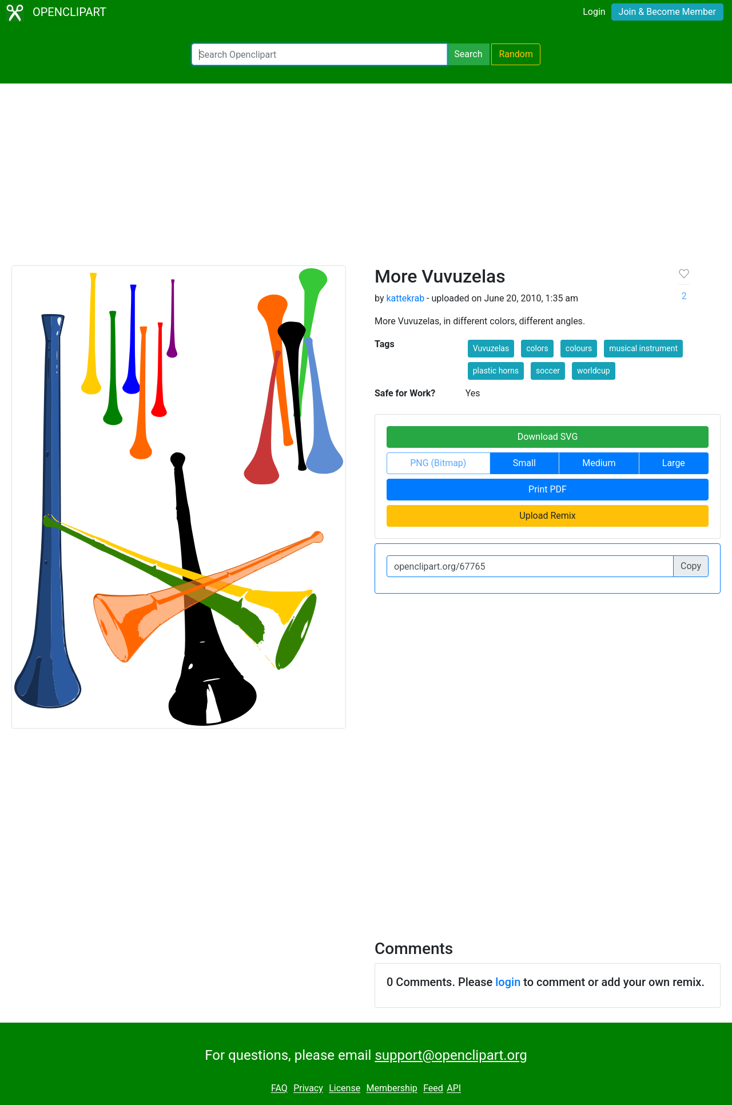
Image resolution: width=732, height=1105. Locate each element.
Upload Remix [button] (547, 515)
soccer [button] (548, 370)
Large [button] (673, 463)
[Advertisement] (366, 180)
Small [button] (524, 463)
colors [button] (537, 348)
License (344, 1088)
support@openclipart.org (451, 1055)
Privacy (308, 1088)
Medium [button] (598, 463)
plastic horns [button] (496, 370)
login (507, 982)
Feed (433, 1088)
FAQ (279, 1088)
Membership (391, 1088)
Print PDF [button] (547, 489)
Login (594, 11)
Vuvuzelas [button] (491, 348)
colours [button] (579, 348)
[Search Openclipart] (319, 54)
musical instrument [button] (643, 348)
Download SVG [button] (548, 436)
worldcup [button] (593, 370)
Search (468, 54)
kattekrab (405, 298)
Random (516, 54)
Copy (691, 566)
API (454, 1088)
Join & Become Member (667, 11)
